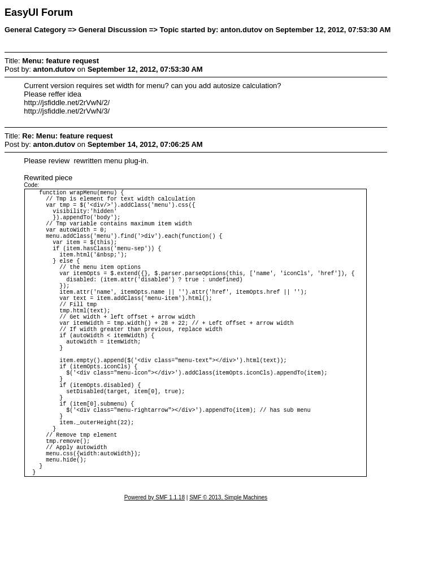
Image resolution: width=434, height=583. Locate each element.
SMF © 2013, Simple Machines (228, 575)
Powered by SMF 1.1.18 (154, 575)
